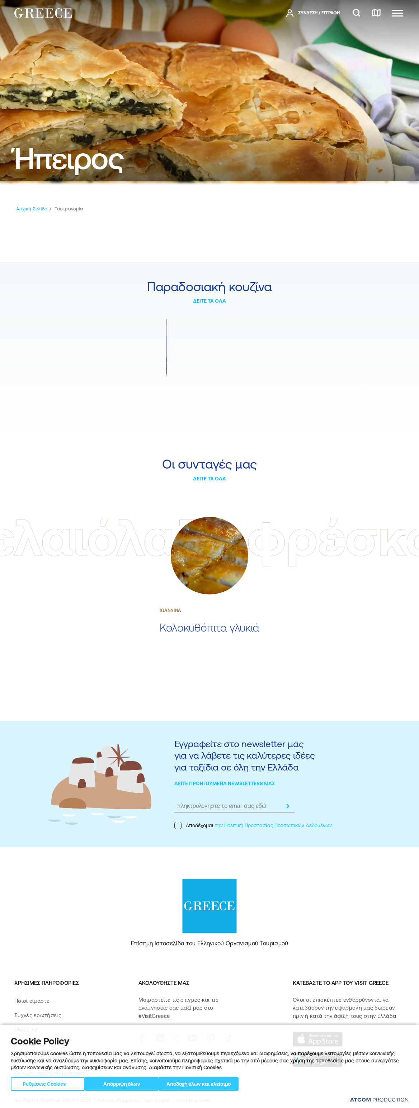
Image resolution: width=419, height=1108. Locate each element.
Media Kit (26, 1029)
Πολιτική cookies (193, 1100)
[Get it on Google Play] (318, 1059)
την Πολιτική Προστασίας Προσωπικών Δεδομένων (273, 825)
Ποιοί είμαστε (32, 1001)
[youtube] (192, 1038)
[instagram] (160, 1038)
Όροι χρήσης (157, 1100)
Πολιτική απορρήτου (117, 1100)
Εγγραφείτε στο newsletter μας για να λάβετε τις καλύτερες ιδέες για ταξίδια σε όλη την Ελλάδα (244, 755)
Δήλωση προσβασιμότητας (49, 1073)
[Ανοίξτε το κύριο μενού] (397, 13)
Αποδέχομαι (253, 825)
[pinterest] (210, 1038)
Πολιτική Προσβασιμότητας (49, 1059)
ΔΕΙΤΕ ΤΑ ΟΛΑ (209, 301)
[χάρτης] (376, 13)
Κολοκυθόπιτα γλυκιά (209, 627)
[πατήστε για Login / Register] (313, 13)
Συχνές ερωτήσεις (37, 1015)
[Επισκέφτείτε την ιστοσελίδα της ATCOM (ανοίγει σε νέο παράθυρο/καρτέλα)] (376, 1100)
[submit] (288, 806)
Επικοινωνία (29, 1044)
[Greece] (43, 12)
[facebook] (142, 1038)
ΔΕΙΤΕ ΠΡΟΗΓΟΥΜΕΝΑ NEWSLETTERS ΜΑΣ (224, 783)
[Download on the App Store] (318, 1039)
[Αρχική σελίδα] (31, 208)
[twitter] (176, 1038)
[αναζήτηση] (356, 13)
